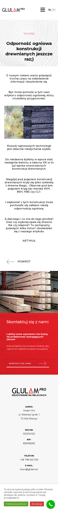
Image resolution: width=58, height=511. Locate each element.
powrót (17, 261)
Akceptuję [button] (37, 504)
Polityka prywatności (16, 504)
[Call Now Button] (50, 504)
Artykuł (29, 240)
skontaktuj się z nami (28, 363)
